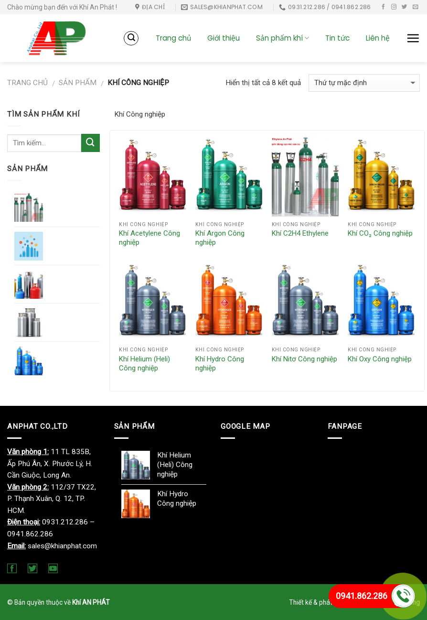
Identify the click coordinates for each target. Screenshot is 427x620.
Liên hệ (378, 38)
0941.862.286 (361, 596)
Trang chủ (173, 38)
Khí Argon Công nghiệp (220, 238)
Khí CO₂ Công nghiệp (380, 233)
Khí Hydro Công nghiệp (219, 364)
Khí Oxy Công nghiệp (380, 359)
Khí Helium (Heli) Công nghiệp (144, 364)
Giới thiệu (223, 38)
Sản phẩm (77, 82)
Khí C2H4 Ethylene (300, 233)
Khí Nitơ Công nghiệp (304, 359)
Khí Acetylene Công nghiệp (149, 238)
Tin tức (337, 38)
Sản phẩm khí (282, 38)
